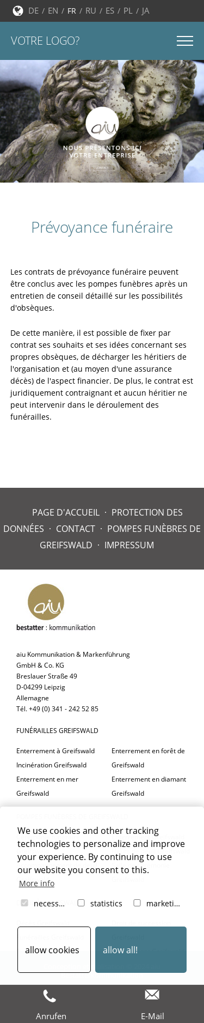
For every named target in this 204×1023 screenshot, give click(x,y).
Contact (75, 529)
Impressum (129, 545)
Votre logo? (45, 40)
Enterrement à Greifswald (55, 750)
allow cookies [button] (52, 950)
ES (110, 10)
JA (146, 10)
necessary (44, 903)
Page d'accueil (66, 512)
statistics (99, 903)
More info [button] (36, 883)
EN (53, 10)
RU (90, 10)
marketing (157, 903)
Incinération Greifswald (51, 765)
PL (128, 10)
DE (33, 10)
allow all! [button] (120, 950)
